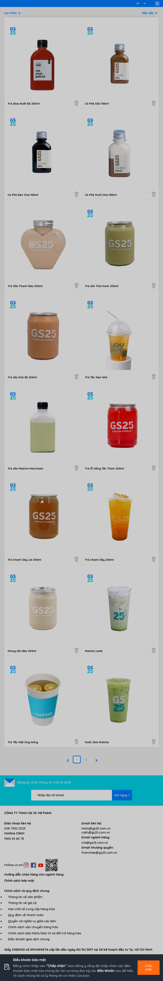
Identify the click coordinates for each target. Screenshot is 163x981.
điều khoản (106, 970)
